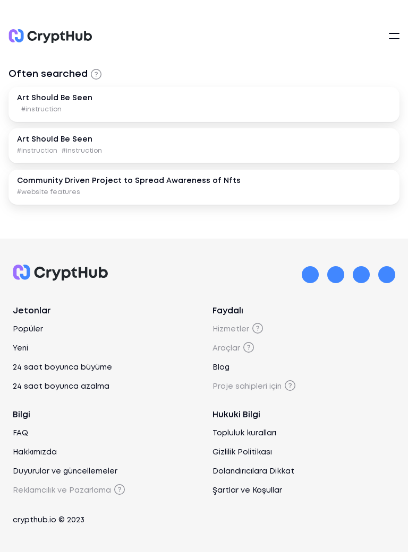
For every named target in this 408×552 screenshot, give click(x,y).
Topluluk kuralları (244, 433)
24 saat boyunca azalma (61, 386)
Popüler (28, 329)
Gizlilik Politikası (242, 452)
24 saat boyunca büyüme (62, 367)
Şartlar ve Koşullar (247, 490)
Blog (221, 367)
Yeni (20, 348)
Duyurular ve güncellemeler (65, 471)
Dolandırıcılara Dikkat (253, 471)
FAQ (20, 433)
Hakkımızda (35, 452)
